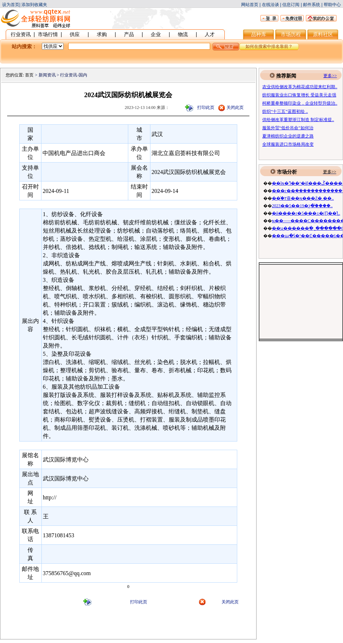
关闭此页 (235, 107)
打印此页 (205, 107)
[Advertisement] (128, 626)
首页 (29, 75)
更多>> (330, 171)
